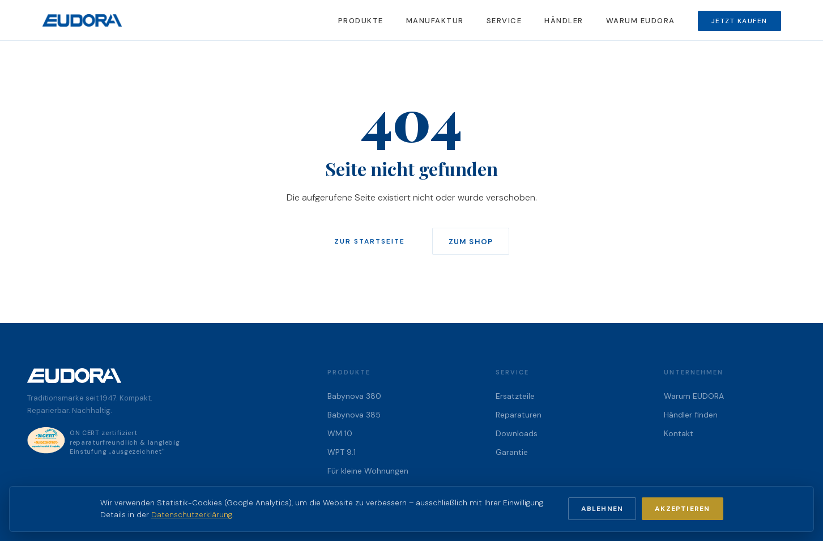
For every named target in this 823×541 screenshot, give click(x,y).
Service (504, 20)
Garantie (512, 452)
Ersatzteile (515, 396)
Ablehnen (602, 508)
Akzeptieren (682, 508)
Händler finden (691, 415)
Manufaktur (435, 20)
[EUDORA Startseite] (82, 20)
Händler (563, 20)
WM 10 (339, 433)
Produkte (360, 20)
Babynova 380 (354, 396)
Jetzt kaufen (739, 20)
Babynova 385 (354, 415)
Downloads (517, 433)
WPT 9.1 (341, 452)
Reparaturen (518, 415)
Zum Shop (470, 241)
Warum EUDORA (640, 20)
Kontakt (678, 433)
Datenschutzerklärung (191, 514)
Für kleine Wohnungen (367, 471)
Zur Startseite (369, 241)
